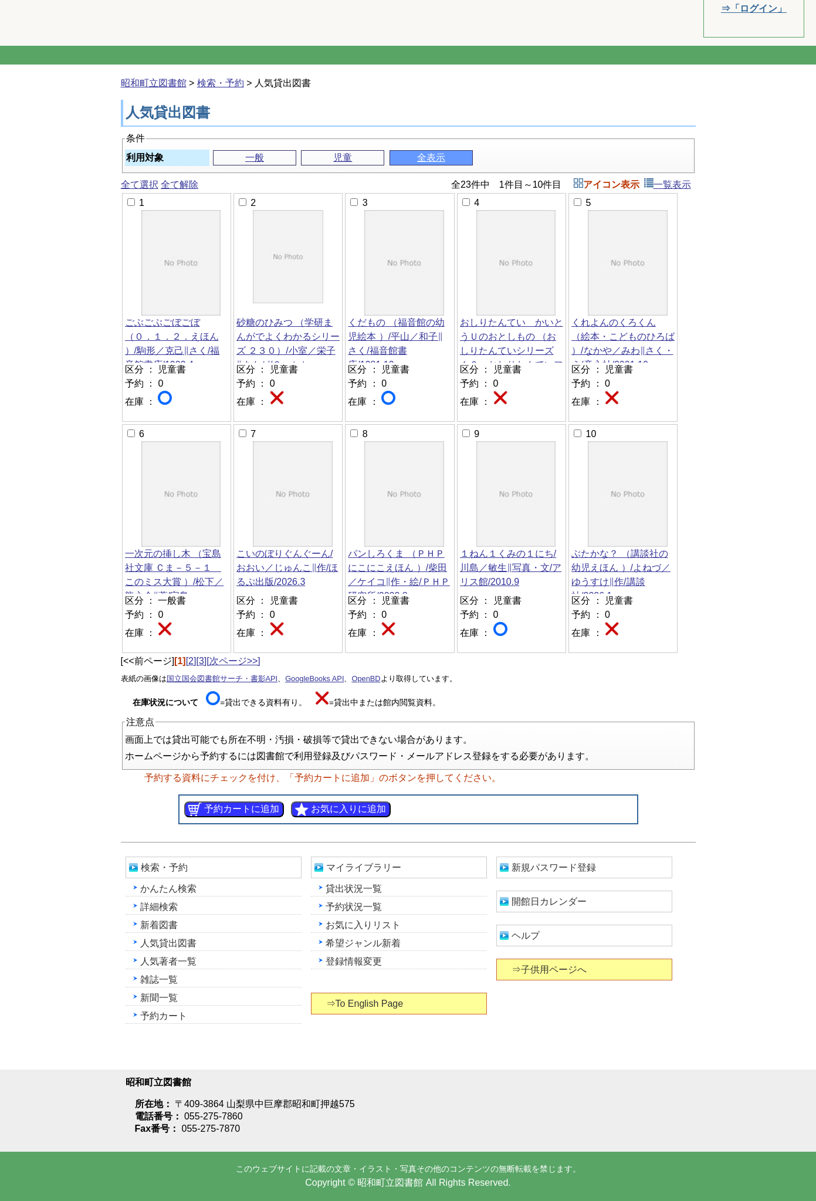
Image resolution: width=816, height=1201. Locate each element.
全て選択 (139, 185)
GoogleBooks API (314, 678)
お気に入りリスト (363, 925)
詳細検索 (159, 907)
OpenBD (365, 678)
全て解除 (179, 185)
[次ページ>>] (233, 661)
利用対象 (145, 158)
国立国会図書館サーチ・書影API (222, 678)
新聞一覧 (159, 998)
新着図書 (159, 925)
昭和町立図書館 (118, 23)
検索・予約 (220, 83)
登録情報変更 (354, 961)
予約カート (163, 1016)
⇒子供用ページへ (550, 970)
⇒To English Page (365, 1004)
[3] (201, 661)
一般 (254, 158)
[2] (191, 661)
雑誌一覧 (159, 980)
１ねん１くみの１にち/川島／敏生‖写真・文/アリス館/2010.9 (511, 568)
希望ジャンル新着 (363, 943)
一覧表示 (667, 185)
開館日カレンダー (549, 901)
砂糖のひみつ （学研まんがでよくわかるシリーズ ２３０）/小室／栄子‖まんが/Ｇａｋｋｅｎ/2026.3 (288, 350)
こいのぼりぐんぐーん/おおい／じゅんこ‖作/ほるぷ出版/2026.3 (287, 568)
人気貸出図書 (168, 943)
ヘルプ (526, 935)
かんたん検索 (168, 889)
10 (591, 434)
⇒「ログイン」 (753, 8)
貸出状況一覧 (354, 889)
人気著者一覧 (168, 961)
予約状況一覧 (354, 907)
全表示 (431, 158)
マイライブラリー (363, 867)
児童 (342, 158)
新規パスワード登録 (554, 867)
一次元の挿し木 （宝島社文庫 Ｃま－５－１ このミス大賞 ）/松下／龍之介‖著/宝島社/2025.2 (174, 582)
